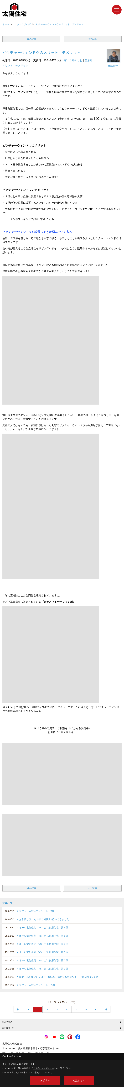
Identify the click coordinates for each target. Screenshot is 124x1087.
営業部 (89, 60)
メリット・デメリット (15, 65)
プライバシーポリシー (43, 1068)
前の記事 (31, 39)
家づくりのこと (73, 60)
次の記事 (92, 39)
